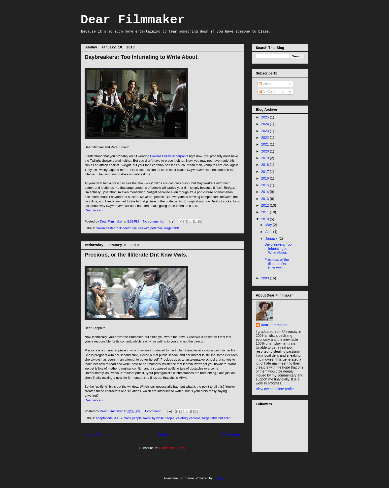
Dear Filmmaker (133, 20)
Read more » (94, 210)
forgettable (171, 228)
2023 (265, 131)
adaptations (104, 418)
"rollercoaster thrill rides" (113, 228)
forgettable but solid (216, 418)
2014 (265, 192)
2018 (265, 165)
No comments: (153, 221)
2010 (265, 219)
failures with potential (147, 228)
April (269, 232)
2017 (265, 172)
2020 (265, 151)
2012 (265, 205)
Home (163, 435)
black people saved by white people (149, 418)
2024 (265, 124)
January (272, 238)
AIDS (118, 418)
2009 (265, 278)
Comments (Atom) (172, 448)
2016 (265, 178)
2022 (265, 138)
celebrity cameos (188, 418)
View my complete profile (275, 389)
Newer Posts (95, 435)
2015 (265, 185)
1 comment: (153, 411)
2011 (265, 212)
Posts (265, 84)
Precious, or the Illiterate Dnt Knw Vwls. (136, 255)
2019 (265, 158)
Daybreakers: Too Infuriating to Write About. (142, 57)
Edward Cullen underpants (169, 156)
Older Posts (230, 435)
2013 (265, 199)
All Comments (271, 92)
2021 (265, 144)
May (269, 225)
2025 (265, 117)
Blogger (218, 478)
